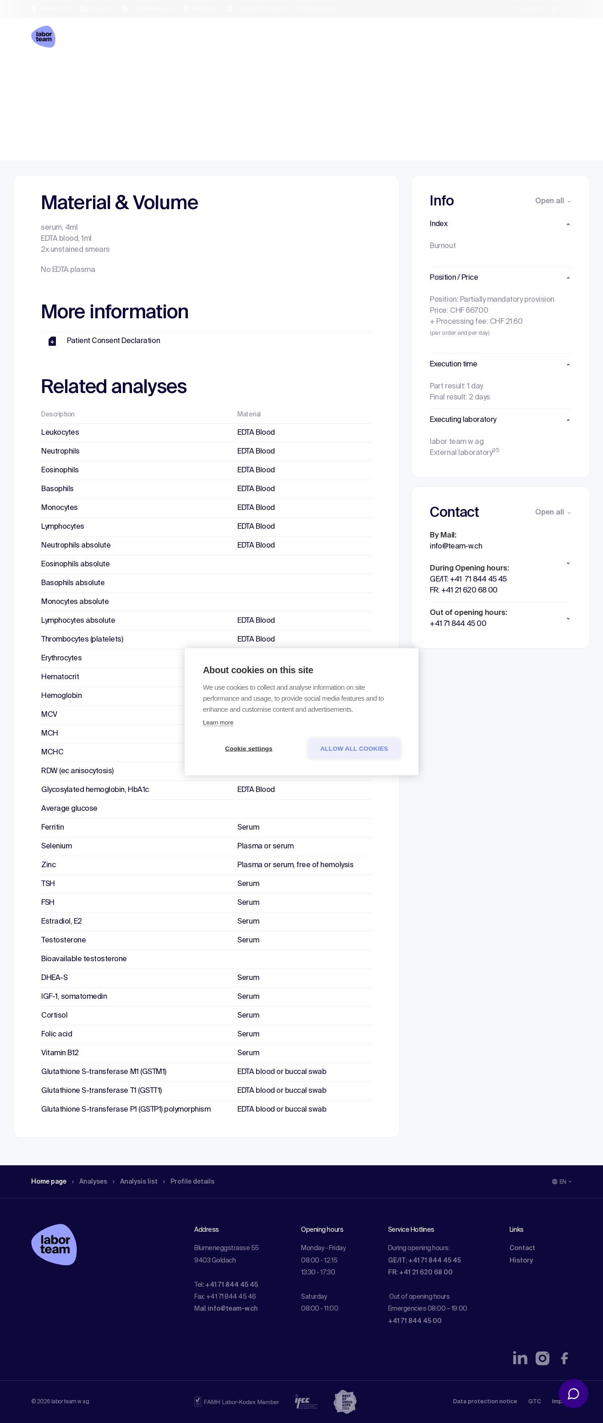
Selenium (56, 846)
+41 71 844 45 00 (415, 1321)
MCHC (52, 752)
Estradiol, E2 (61, 921)
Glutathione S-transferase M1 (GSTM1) (103, 1072)
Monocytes (59, 508)
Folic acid (56, 1034)
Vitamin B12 (60, 1053)
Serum (248, 827)
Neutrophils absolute (75, 545)
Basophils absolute (72, 583)
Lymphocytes (62, 527)
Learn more (218, 722)
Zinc (48, 865)
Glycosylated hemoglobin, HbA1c (95, 790)
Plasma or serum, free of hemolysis (295, 865)
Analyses (96, 71)
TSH (48, 884)
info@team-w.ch (233, 1309)
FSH (48, 903)
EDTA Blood (255, 433)
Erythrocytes (61, 658)
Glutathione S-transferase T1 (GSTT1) (101, 1091)
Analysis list (146, 71)
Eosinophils (60, 470)
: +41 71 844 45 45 (230, 1285)
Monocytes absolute (75, 602)
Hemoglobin (61, 696)
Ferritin (52, 827)
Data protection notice (485, 1402)
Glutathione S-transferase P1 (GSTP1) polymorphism (125, 1109)
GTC (534, 1402)
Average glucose (69, 809)
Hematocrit (60, 677)
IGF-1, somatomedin (74, 997)
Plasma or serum (265, 846)
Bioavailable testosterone (84, 959)
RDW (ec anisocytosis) (77, 771)
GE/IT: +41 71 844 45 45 (424, 1260)
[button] (500, 224)
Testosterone (63, 940)
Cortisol (54, 1015)
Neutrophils (60, 451)
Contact (522, 1248)
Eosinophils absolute (75, 564)
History (521, 1260)
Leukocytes (60, 433)
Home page (51, 71)
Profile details (204, 71)
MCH (49, 733)
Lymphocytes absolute (78, 621)
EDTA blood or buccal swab (281, 1072)
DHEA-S (54, 978)
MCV (49, 715)
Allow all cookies (354, 748)
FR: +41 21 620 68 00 (420, 1272)
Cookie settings (249, 748)
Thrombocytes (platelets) (82, 639)
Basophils (57, 489)
